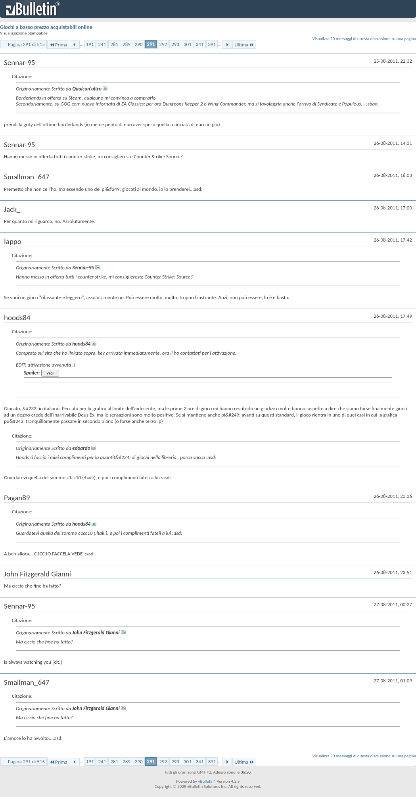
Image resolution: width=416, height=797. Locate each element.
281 (114, 44)
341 (200, 44)
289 (126, 44)
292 (163, 44)
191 (90, 44)
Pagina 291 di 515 (26, 44)
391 (212, 44)
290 (139, 44)
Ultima (244, 45)
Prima (58, 45)
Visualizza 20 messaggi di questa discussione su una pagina (364, 38)
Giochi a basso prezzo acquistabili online (46, 27)
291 (151, 44)
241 (102, 44)
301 (188, 44)
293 (175, 44)
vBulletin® (207, 781)
